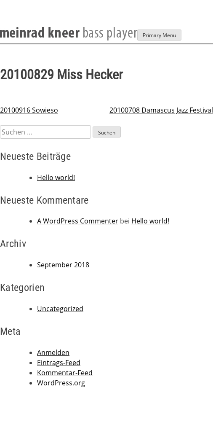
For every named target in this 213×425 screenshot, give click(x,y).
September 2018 (63, 264)
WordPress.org (61, 382)
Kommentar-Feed (65, 372)
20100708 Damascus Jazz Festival (161, 110)
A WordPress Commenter (77, 221)
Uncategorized (60, 308)
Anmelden (53, 352)
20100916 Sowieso (29, 110)
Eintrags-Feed (58, 362)
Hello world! (56, 177)
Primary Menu (159, 35)
